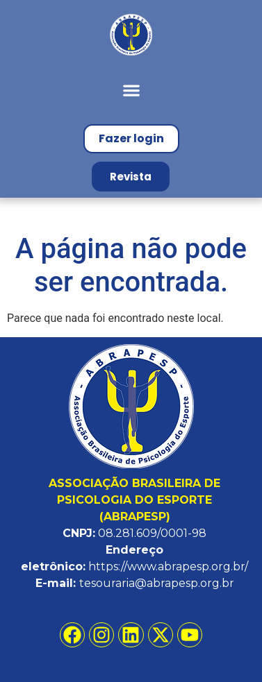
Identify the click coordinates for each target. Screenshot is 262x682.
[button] (131, 89)
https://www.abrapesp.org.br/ (168, 566)
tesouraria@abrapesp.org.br (156, 583)
